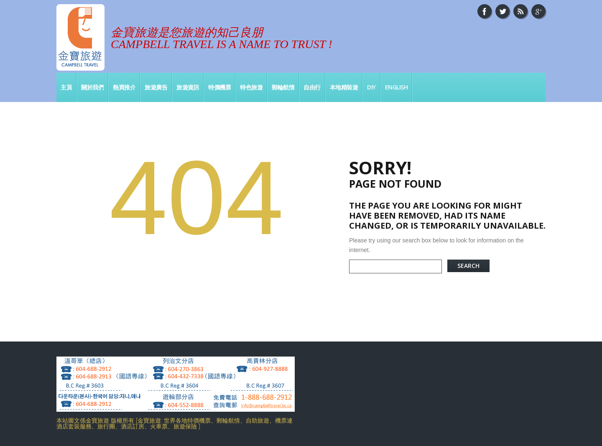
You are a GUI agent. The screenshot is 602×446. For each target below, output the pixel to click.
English (396, 87)
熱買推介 (124, 87)
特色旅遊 (251, 87)
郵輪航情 (283, 87)
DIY (371, 87)
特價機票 (219, 87)
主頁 (66, 87)
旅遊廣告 (156, 87)
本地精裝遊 (344, 87)
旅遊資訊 (187, 87)
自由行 (312, 87)
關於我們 (92, 87)
